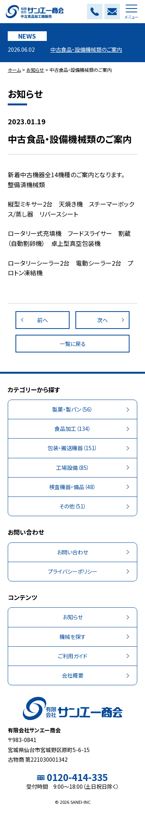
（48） (72, 487)
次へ (102, 320)
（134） (73, 429)
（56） (72, 409)
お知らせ (35, 69)
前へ (42, 320)
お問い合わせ (72, 552)
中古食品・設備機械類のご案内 (86, 49)
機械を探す (73, 636)
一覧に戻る (73, 343)
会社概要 (73, 675)
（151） (72, 448)
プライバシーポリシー (72, 571)
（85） (72, 468)
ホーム (14, 69)
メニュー (131, 13)
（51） (72, 506)
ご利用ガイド (72, 656)
